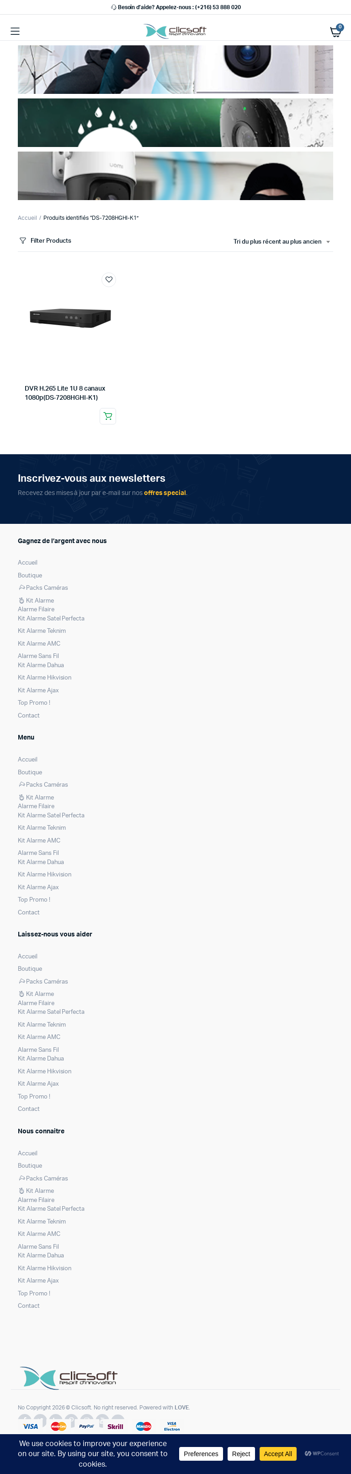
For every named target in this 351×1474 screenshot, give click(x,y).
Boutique (30, 576)
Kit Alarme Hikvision (44, 678)
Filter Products (44, 241)
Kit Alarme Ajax (38, 691)
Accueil (27, 218)
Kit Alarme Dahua (41, 666)
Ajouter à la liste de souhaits (108, 279)
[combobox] (281, 242)
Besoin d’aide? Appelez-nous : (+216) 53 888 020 (175, 7)
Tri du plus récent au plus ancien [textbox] (278, 242)
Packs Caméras (43, 588)
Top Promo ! (34, 703)
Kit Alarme (36, 601)
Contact (29, 716)
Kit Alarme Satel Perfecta (51, 619)
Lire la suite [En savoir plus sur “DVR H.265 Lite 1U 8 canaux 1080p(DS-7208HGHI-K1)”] (107, 416)
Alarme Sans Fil (38, 656)
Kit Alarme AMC (39, 644)
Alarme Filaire (36, 610)
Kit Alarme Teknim (42, 631)
